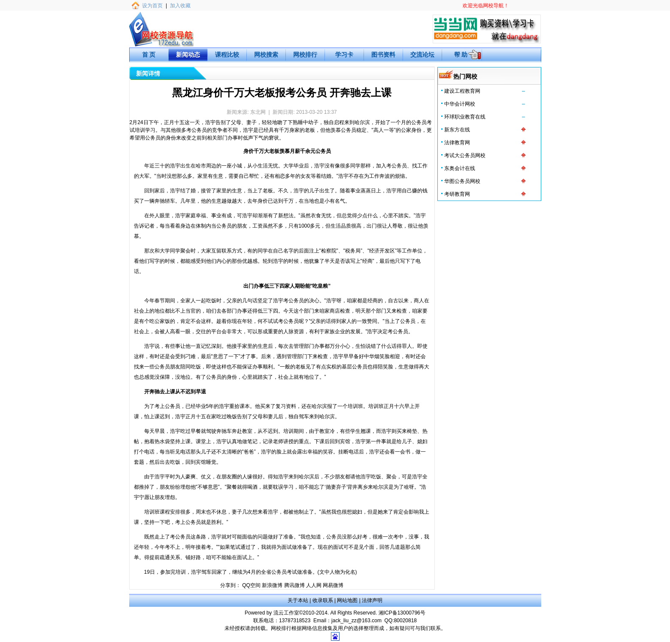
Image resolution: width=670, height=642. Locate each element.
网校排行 (305, 54)
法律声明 (372, 600)
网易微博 (333, 585)
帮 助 (461, 54)
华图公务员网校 (462, 181)
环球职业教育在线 (464, 117)
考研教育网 (457, 194)
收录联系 (322, 600)
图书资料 (383, 54)
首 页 (149, 54)
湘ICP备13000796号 (402, 613)
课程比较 (227, 54)
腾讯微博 (294, 585)
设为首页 (152, 6)
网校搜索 (266, 54)
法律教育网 (457, 143)
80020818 (405, 621)
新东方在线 (457, 130)
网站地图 (347, 600)
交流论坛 (422, 54)
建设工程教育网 (462, 91)
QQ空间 (251, 585)
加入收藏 (180, 6)
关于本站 (298, 600)
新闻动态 (188, 54)
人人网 (313, 585)
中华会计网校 (459, 104)
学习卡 (344, 54)
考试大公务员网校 (464, 155)
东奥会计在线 (459, 168)
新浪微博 (272, 585)
